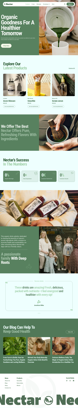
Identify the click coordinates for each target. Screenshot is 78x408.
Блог (53, 4)
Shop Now (6, 46)
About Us (7, 380)
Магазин (39, 4)
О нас (33, 4)
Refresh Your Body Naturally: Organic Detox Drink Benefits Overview (38, 359)
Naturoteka (20, 383)
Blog (6, 383)
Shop (6, 385)
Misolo (18, 385)
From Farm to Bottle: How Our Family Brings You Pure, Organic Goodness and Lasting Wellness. (14, 359)
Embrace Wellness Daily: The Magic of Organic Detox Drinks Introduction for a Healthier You (63, 359)
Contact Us (8, 388)
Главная (27, 4)
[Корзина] (65, 4)
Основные (45, 4)
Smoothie (19, 380)
